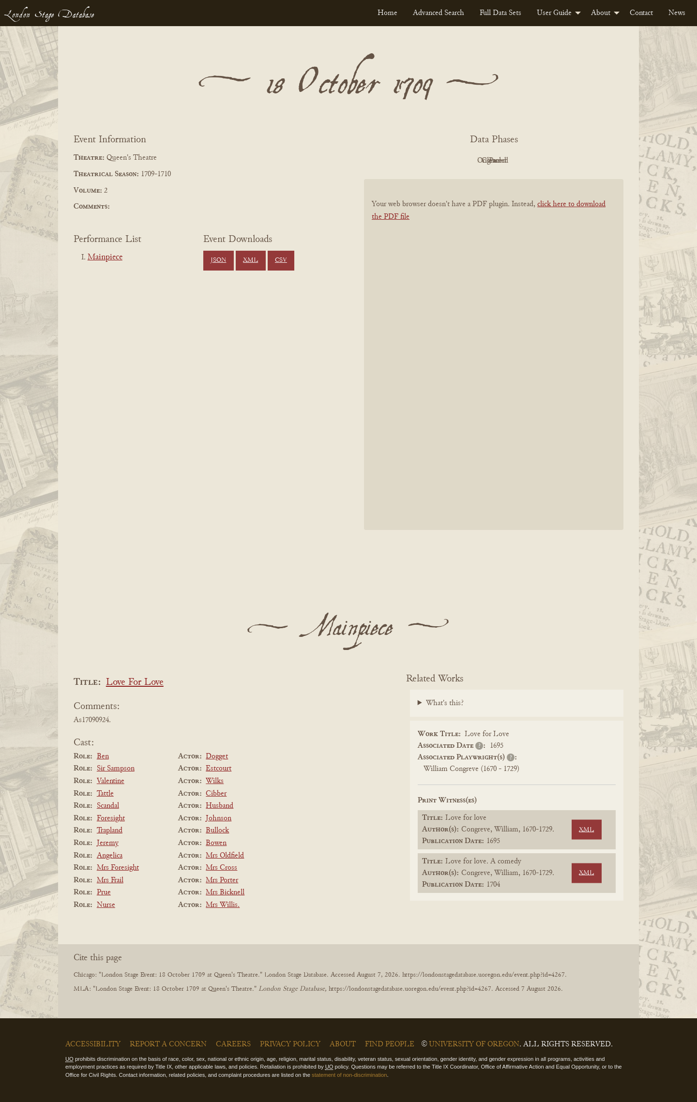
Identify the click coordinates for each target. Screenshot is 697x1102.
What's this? (445, 703)
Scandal (108, 806)
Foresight (111, 818)
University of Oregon (474, 1044)
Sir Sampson (116, 768)
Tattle (105, 794)
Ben (103, 756)
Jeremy (108, 843)
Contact (641, 13)
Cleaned (518, 161)
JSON (218, 260)
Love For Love (135, 683)
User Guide (554, 13)
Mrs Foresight (118, 868)
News (676, 13)
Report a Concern (168, 1044)
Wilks (215, 781)
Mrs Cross (221, 868)
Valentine (110, 781)
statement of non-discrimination (349, 1075)
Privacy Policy (290, 1044)
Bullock (217, 830)
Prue (104, 892)
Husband (219, 806)
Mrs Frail (110, 880)
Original (465, 161)
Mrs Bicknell (225, 892)
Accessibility (93, 1044)
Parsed (571, 161)
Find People (389, 1044)
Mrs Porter (222, 880)
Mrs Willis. (223, 905)
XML (250, 260)
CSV (281, 260)
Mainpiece (105, 257)
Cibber (216, 794)
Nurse (106, 905)
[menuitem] (387, 13)
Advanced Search (438, 13)
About (600, 13)
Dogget (217, 756)
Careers (233, 1044)
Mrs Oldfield (225, 856)
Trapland (109, 830)
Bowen (216, 843)
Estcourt (218, 768)
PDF (411, 161)
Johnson (218, 818)
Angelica (109, 856)
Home (387, 13)
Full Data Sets (500, 13)
